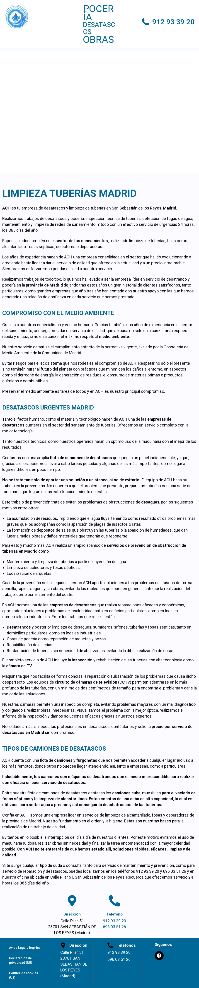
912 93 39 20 (173, 22)
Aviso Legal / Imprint (24, 947)
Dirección (72, 914)
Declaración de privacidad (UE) (20, 960)
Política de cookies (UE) (23, 975)
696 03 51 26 (114, 926)
